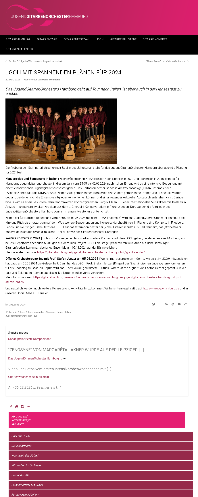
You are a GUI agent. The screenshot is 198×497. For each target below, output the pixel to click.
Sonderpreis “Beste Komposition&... (31, 339)
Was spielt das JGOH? (24, 456)
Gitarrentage (47, 39)
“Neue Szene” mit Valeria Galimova (165, 61)
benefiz (13, 312)
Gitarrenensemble (35, 312)
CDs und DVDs (20, 475)
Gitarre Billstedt (123, 39)
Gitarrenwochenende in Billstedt (29, 377)
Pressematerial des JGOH (27, 485)
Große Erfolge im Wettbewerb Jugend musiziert (35, 61)
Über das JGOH (20, 436)
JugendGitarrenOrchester (18, 315)
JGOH (100, 39)
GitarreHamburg (18, 39)
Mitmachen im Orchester (26, 465)
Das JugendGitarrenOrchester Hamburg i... (35, 358)
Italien (67, 312)
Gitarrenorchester (54, 312)
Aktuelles (14, 304)
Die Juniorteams (21, 446)
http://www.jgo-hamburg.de (161, 288)
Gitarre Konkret (155, 39)
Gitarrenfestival (77, 39)
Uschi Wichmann (51, 79)
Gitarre (21, 312)
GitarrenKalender (19, 49)
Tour (34, 315)
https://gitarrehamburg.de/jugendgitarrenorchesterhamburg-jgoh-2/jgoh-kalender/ (91, 252)
